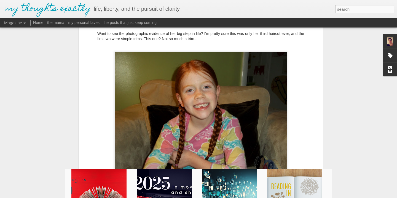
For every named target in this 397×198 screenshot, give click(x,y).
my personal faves (84, 22)
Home (38, 22)
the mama (55, 22)
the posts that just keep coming (130, 22)
